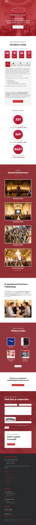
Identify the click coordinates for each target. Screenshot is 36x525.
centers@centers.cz (10, 496)
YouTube (8, 484)
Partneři (27, 64)
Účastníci (20, 64)
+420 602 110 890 (9, 515)
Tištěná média (18, 366)
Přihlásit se (18, 27)
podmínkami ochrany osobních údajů (22, 425)
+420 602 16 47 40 (9, 511)
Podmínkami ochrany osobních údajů (21, 519)
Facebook (8, 483)
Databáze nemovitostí (10, 478)
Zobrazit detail (18, 101)
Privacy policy (22, 521)
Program (13, 64)
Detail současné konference (18, 385)
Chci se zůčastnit (11, 444)
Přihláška (8, 481)
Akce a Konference (10, 474)
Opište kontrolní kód (9, 416)
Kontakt (7, 479)
